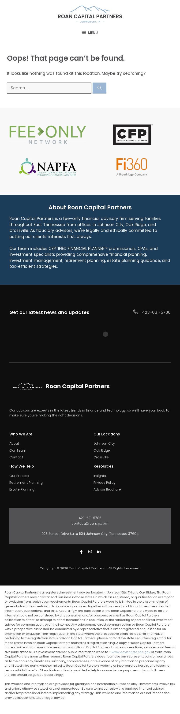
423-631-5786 (156, 312)
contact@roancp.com (90, 523)
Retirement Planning (26, 482)
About (14, 443)
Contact (16, 457)
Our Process (19, 475)
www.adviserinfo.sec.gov (131, 652)
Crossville (101, 457)
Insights (100, 475)
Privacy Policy (105, 482)
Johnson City (104, 443)
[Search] (99, 88)
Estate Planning (21, 489)
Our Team (17, 450)
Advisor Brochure (107, 489)
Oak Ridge (102, 450)
